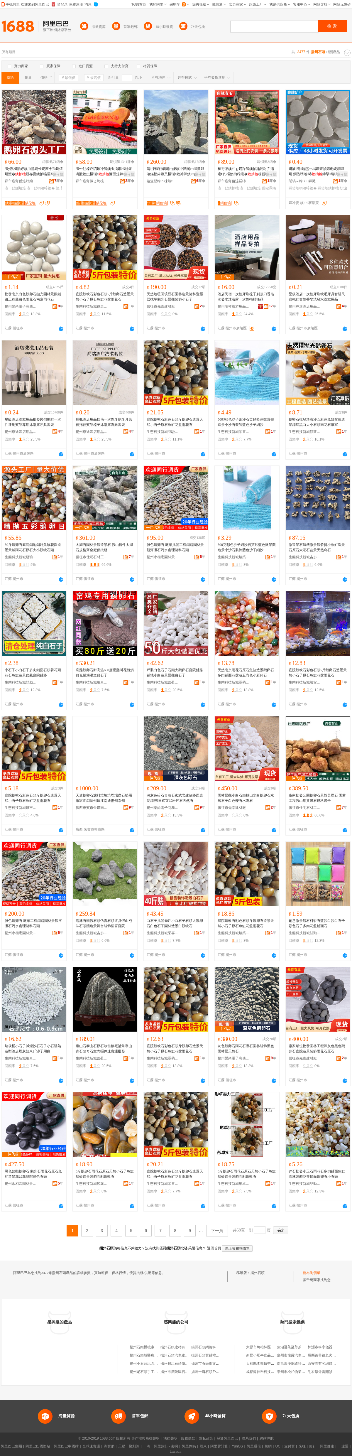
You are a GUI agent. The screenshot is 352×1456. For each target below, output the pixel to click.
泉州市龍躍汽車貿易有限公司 (300, 1355)
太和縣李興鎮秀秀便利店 (265, 1363)
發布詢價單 (311, 1273)
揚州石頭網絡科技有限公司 (212, 1347)
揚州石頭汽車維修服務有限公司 (185, 1355)
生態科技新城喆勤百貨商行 (21, 682)
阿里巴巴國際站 (38, 1446)
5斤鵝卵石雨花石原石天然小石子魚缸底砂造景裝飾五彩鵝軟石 (105, 1174)
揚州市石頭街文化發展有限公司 (216, 1363)
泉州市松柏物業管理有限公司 (300, 1372)
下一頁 (217, 1230)
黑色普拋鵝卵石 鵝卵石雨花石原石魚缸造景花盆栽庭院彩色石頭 (33, 1174)
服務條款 (188, 1438)
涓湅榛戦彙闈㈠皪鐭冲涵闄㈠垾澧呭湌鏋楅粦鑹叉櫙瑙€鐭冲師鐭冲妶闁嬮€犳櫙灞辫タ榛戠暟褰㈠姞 (176, 172)
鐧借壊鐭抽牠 (328, 188)
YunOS (237, 1446)
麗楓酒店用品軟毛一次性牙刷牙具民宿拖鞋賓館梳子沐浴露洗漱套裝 (104, 422)
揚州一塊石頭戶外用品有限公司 (216, 1372)
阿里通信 (254, 1446)
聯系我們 (249, 1438)
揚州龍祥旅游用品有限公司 (234, 306)
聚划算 (134, 1446)
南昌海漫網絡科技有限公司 (298, 1363)
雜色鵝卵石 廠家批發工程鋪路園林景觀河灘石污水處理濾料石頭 (175, 547)
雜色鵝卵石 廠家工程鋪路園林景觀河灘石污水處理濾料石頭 (33, 923)
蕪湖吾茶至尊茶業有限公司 (298, 1347)
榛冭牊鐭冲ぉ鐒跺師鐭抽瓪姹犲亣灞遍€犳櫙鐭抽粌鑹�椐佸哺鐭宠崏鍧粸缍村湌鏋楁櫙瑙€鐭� (247, 172)
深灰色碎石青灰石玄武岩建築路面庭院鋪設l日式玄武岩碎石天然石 (175, 798)
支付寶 (289, 1446)
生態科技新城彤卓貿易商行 (92, 682)
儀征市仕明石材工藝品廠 (92, 557)
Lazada (175, 1452)
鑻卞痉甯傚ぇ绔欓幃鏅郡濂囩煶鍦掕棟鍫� (92, 181)
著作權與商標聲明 (145, 1438)
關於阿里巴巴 (227, 1438)
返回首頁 (214, 1248)
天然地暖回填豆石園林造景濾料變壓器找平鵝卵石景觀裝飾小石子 (175, 296)
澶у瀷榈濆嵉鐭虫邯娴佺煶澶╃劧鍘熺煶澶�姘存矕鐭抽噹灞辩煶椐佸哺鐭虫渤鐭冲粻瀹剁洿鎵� (34, 172)
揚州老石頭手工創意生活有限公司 (156, 1372)
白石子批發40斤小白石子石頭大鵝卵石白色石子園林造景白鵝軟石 (175, 923)
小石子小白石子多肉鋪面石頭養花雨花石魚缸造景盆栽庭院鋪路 (33, 672)
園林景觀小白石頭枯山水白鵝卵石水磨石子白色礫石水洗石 (246, 798)
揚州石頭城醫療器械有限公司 (152, 1355)
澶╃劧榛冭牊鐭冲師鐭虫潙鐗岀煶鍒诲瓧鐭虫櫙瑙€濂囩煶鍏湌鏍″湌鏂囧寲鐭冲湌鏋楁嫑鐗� (104, 172)
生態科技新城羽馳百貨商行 (163, 432)
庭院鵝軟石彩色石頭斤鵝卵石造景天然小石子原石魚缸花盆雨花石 (175, 422)
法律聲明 (170, 1438)
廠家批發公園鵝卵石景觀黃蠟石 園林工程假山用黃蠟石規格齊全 (317, 798)
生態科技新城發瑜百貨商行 (21, 557)
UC (277, 1446)
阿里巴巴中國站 (66, 1446)
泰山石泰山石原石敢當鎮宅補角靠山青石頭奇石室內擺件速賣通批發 (104, 1048)
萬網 (268, 1446)
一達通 (343, 1446)
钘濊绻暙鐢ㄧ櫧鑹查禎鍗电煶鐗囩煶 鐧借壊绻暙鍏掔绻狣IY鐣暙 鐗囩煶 (317, 172)
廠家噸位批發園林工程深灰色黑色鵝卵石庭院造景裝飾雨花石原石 (317, 1048)
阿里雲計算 (219, 1446)
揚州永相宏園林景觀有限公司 (163, 557)
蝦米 (203, 1446)
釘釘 (312, 1446)
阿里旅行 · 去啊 (166, 1446)
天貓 (121, 1446)
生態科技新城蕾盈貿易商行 (163, 682)
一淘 (146, 1446)
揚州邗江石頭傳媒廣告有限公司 (185, 1363)
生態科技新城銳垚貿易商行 (92, 306)
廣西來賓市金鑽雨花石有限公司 (92, 808)
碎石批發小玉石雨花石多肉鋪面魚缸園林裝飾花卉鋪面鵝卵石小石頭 (317, 1174)
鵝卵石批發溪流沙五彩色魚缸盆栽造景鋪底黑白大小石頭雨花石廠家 (317, 422)
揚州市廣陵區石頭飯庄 (178, 1372)
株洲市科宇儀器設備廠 (325, 1347)
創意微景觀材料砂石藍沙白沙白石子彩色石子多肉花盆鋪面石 (317, 923)
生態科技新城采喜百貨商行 (234, 432)
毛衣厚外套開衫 (320, 1372)
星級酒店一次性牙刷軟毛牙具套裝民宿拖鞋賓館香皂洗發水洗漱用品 (317, 296)
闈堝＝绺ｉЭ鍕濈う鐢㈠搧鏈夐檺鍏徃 (305, 181)
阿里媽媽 (189, 1446)
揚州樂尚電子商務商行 (21, 306)
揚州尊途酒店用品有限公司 (305, 306)
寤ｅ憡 (58, 174)
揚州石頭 (258, 1273)
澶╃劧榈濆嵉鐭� (41, 188)
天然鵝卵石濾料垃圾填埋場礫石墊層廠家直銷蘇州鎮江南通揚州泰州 (104, 798)
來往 (302, 1446)
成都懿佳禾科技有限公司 (265, 1372)
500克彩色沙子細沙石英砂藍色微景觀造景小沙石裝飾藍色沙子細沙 (247, 547)
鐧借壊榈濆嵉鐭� (303, 188)
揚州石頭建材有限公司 (178, 1347)
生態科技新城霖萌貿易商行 (234, 682)
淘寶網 (109, 1446)
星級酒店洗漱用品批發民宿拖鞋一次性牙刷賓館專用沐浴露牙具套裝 (33, 422)
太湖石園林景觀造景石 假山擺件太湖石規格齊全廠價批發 (104, 547)
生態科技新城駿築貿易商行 (234, 557)
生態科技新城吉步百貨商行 (305, 557)
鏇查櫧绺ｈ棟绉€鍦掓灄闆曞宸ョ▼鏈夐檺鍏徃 (163, 181)
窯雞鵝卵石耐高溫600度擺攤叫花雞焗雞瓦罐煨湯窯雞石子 (105, 672)
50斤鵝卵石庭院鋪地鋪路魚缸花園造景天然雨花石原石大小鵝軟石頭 (33, 547)
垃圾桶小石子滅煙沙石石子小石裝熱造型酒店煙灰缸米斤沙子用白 (33, 1048)
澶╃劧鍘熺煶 (15, 188)
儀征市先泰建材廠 (161, 306)
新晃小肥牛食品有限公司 (265, 1355)
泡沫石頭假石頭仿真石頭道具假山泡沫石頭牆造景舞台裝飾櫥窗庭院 (104, 923)
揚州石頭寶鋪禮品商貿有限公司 (216, 1355)
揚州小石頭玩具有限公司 (149, 1363)
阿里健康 (327, 1446)
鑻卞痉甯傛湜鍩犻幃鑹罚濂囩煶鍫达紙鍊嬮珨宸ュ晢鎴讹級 (234, 181)
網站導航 (267, 1438)
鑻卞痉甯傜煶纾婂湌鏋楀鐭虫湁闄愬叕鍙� (21, 181)
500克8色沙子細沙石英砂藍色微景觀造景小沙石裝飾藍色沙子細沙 (246, 422)
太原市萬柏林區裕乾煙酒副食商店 (272, 1347)
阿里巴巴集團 (11, 1446)
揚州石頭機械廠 (142, 1347)
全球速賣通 (91, 1446)
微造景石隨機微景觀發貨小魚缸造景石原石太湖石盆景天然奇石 (317, 547)
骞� (58, 181)
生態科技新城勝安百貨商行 (305, 682)
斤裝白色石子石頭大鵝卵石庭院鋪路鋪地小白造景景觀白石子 (175, 672)
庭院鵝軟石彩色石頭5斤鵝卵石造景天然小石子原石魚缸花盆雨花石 (105, 296)
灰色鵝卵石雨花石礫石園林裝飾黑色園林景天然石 (246, 1048)
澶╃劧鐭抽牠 (228, 188)
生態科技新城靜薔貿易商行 (305, 432)
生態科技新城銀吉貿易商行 (21, 808)
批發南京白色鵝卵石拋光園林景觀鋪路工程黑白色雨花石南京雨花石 (33, 296)
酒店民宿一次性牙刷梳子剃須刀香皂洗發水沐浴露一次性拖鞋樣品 (246, 296)
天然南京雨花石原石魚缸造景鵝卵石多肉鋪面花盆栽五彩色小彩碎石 (246, 672)
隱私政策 (206, 1438)
